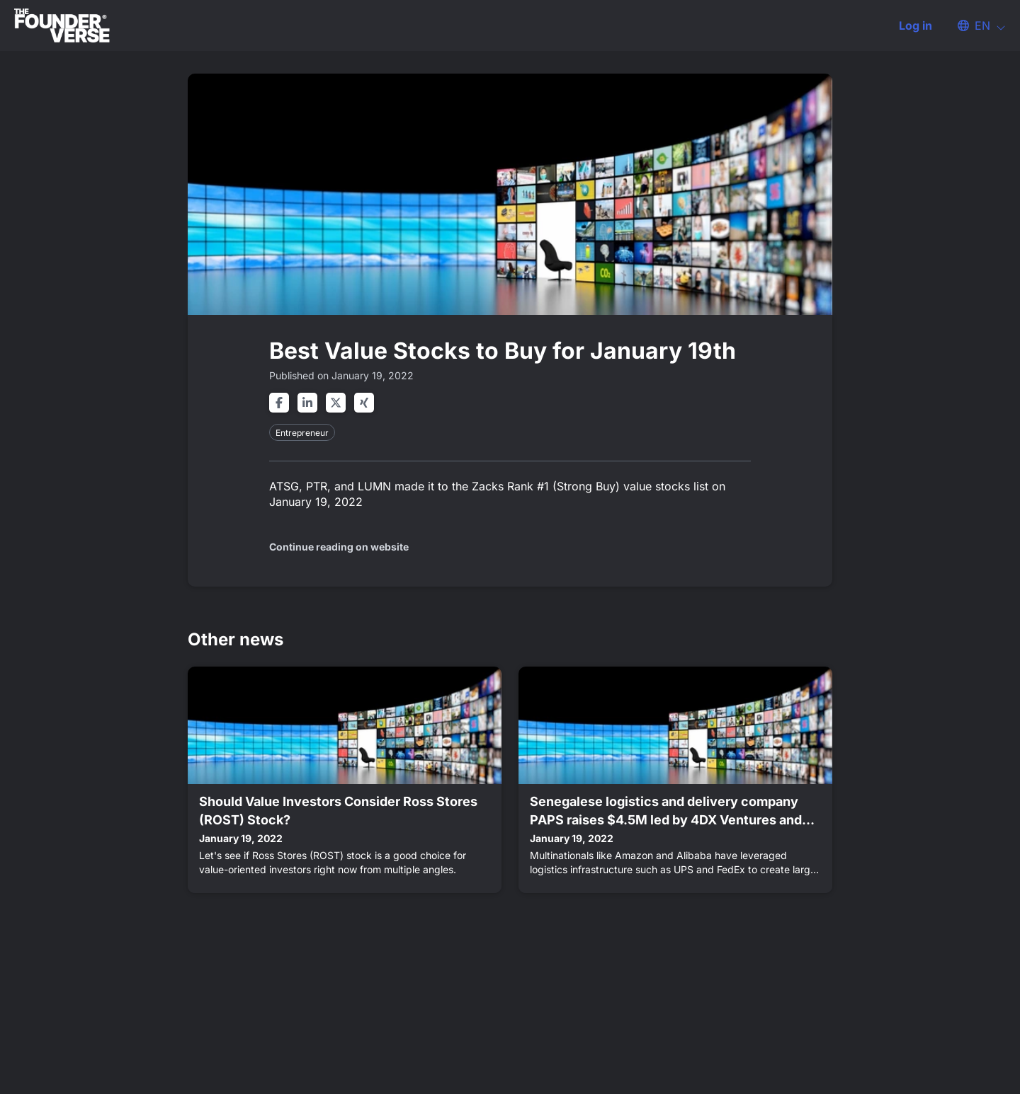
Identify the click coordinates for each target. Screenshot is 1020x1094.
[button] (975, 25)
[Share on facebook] (279, 403)
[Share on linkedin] (307, 403)
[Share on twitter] (336, 403)
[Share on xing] (364, 403)
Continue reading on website (339, 547)
